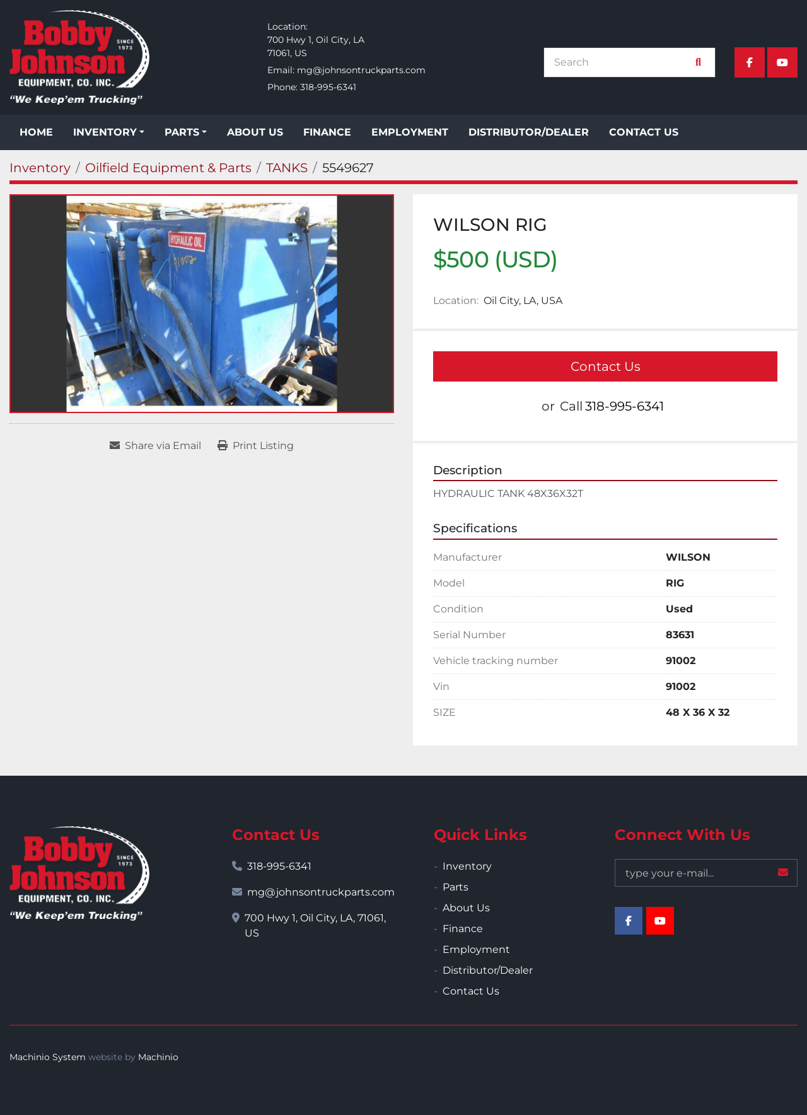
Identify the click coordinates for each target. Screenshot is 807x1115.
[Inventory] (40, 167)
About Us (255, 132)
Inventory (105, 132)
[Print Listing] (255, 446)
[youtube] (782, 62)
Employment (409, 132)
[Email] (706, 873)
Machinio (158, 1057)
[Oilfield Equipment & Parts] (168, 167)
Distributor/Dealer (528, 132)
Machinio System (47, 1057)
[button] (108, 132)
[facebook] (749, 62)
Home (36, 132)
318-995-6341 (328, 87)
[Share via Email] (155, 446)
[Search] (623, 62)
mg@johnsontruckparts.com (361, 70)
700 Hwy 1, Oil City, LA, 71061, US (315, 925)
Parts (182, 132)
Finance (327, 132)
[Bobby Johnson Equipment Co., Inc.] (79, 873)
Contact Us (643, 132)
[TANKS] (287, 167)
